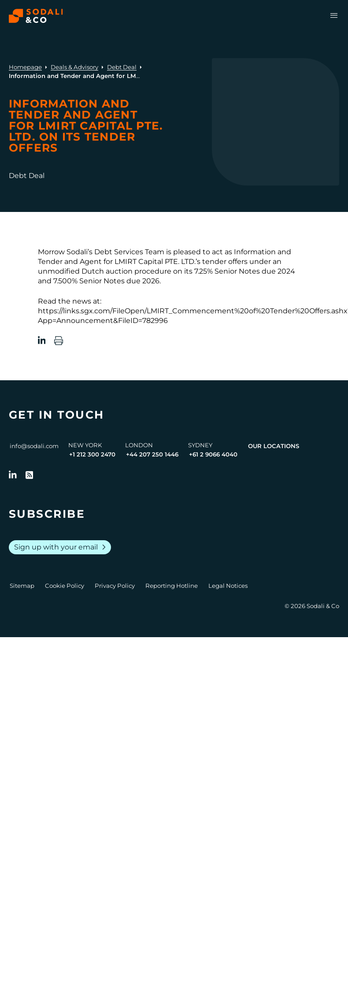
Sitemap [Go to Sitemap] (22, 585)
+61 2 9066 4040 (213, 454)
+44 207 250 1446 (152, 454)
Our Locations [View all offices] (273, 445)
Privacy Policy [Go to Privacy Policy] (115, 585)
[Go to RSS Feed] (29, 475)
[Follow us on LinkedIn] (13, 475)
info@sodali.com (34, 445)
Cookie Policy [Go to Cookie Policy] (64, 585)
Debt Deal (122, 67)
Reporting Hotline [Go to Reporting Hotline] (171, 585)
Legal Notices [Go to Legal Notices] (228, 585)
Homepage (25, 67)
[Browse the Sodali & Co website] (36, 16)
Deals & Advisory (74, 67)
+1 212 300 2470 (92, 454)
